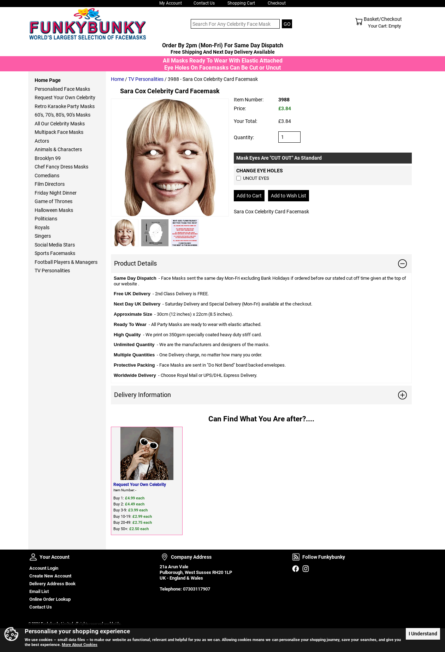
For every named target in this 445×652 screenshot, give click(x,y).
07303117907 (196, 589)
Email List (39, 591)
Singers (43, 236)
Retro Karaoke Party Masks (65, 106)
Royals (42, 227)
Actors (42, 141)
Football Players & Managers (66, 262)
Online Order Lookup (50, 599)
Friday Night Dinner (56, 193)
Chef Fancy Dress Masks (61, 167)
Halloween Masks (54, 210)
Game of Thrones (53, 201)
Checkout (277, 3)
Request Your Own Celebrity (139, 484)
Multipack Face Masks (59, 132)
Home (117, 79)
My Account (170, 3)
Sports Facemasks (55, 253)
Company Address (165, 557)
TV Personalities (146, 79)
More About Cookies (79, 644)
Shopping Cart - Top (359, 21)
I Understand (423, 633)
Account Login (43, 568)
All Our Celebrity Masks (60, 123)
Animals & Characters (58, 149)
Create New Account (50, 576)
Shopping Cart (241, 3)
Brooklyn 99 (48, 158)
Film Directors (50, 184)
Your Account (33, 557)
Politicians (46, 218)
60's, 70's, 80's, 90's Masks (62, 115)
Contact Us (204, 3)
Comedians (47, 175)
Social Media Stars (55, 245)
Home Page (48, 80)
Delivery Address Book (52, 583)
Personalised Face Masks (62, 89)
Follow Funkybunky (296, 557)
